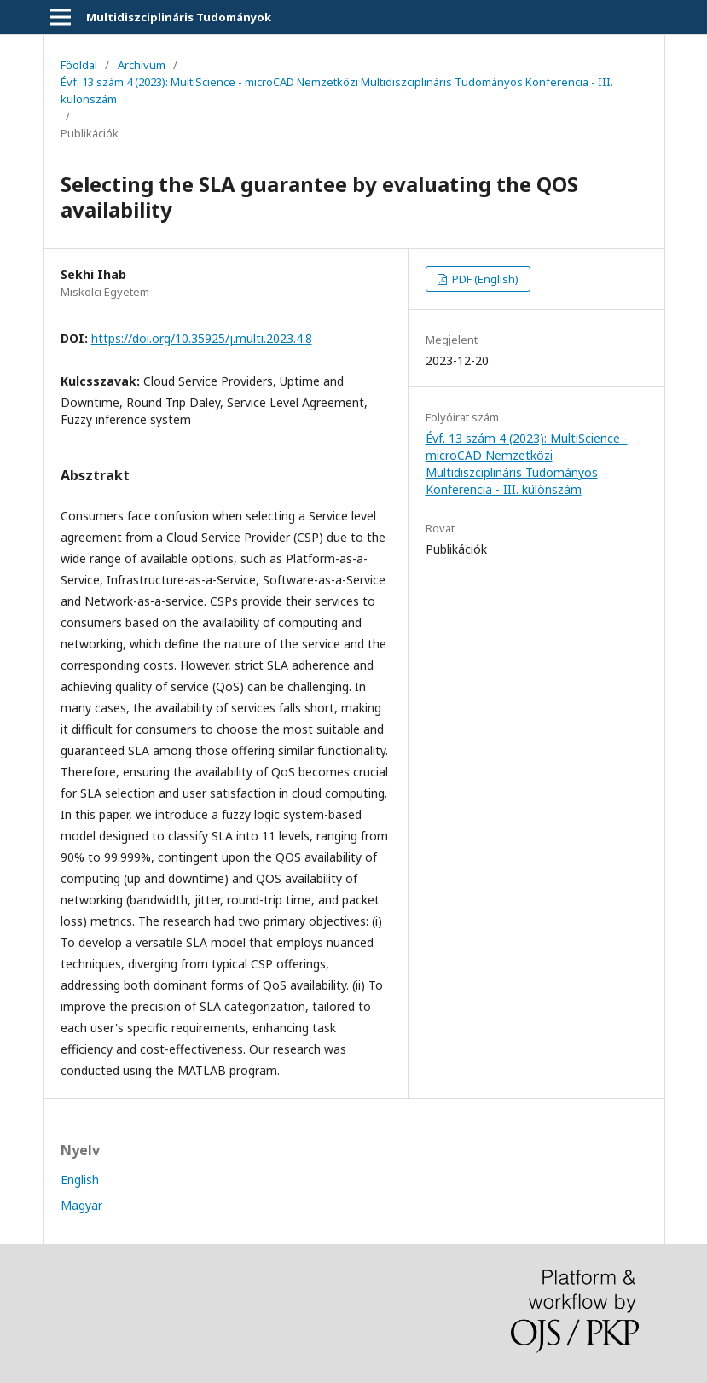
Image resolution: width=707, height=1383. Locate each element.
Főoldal (79, 65)
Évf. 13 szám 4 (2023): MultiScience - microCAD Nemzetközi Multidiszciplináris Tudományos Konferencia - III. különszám (337, 90)
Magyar (81, 1205)
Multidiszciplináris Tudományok (178, 17)
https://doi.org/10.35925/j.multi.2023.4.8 (201, 338)
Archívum (141, 65)
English (80, 1179)
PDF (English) (484, 279)
